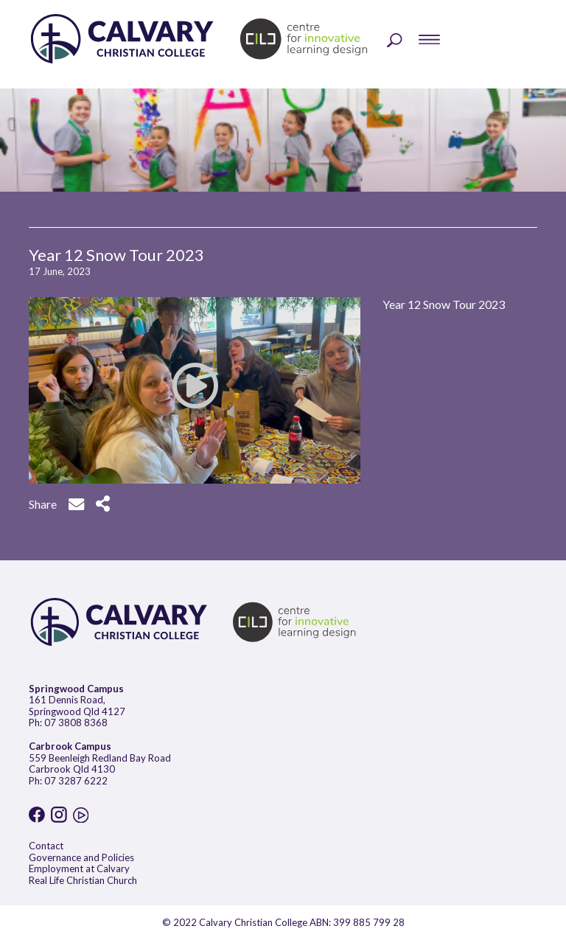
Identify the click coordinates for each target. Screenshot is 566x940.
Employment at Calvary (79, 868)
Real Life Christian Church (83, 880)
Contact (46, 846)
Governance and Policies (81, 857)
